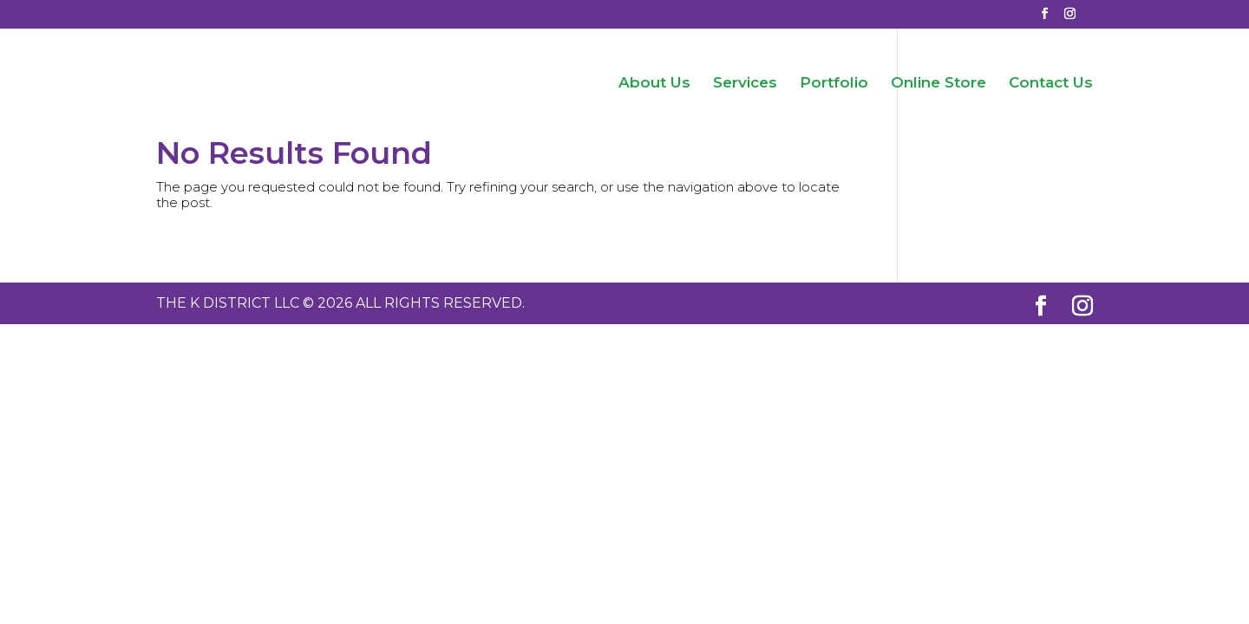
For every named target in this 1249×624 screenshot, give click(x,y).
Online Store (938, 83)
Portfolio (834, 83)
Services (745, 83)
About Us (654, 83)
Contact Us (1051, 83)
